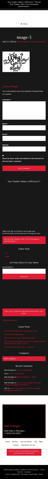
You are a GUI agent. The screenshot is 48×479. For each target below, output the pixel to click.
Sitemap (41, 474)
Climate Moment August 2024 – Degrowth (19, 347)
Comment (6, 100)
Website (5, 145)
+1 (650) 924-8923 (12, 433)
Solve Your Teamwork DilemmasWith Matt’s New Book (24, 452)
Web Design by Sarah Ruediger (29, 474)
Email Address (8, 267)
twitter (7, 256)
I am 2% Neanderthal (24, 370)
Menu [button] (25, 24)
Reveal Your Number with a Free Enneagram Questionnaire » (21, 240)
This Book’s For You (28, 445)
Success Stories (26, 442)
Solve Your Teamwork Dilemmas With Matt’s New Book (24, 312)
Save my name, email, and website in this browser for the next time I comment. (23, 160)
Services (15, 442)
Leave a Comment (38, 42)
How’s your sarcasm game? (14, 334)
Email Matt (27, 472)
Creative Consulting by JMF (12, 474)
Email (5, 134)
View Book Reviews (9, 320)
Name (5, 124)
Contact (16, 445)
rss (6, 253)
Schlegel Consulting (24, 15)
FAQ (35, 442)
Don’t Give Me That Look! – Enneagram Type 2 (21, 331)
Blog (40, 442)
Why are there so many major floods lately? (20, 338)
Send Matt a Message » (14, 431)
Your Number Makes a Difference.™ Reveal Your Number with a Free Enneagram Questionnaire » (24, 4)
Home (8, 442)
